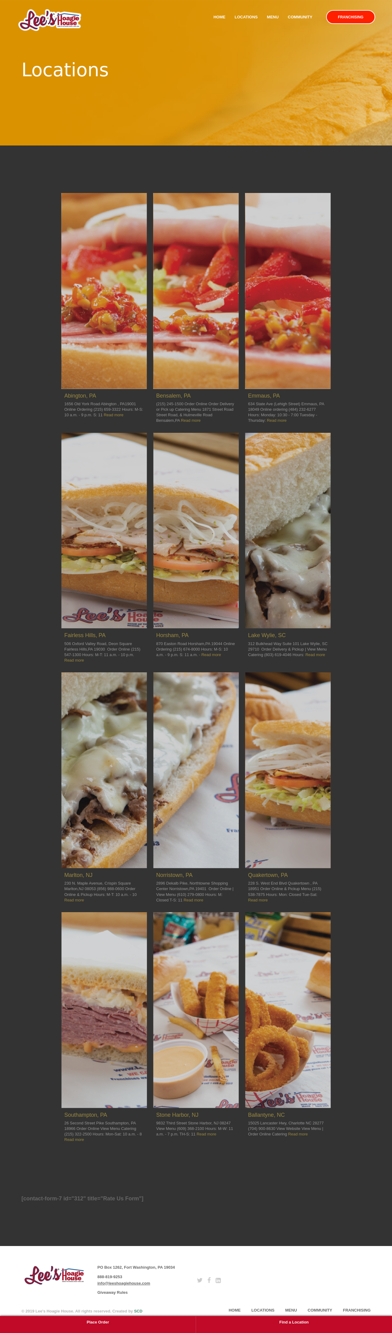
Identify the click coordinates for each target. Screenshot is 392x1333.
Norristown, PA (174, 875)
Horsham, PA (172, 635)
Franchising (350, 17)
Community (300, 17)
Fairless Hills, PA (85, 635)
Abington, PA (80, 396)
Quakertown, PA (268, 875)
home (235, 1310)
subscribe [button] (285, 1273)
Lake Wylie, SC (267, 635)
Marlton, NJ (78, 875)
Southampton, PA (85, 1115)
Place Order (98, 1322)
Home (219, 17)
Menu (273, 17)
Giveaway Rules (112, 1292)
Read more (113, 415)
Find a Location (294, 1322)
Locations (246, 17)
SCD (138, 1311)
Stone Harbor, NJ (177, 1115)
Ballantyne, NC (266, 1115)
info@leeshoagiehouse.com (123, 1283)
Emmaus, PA (264, 396)
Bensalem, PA (173, 396)
